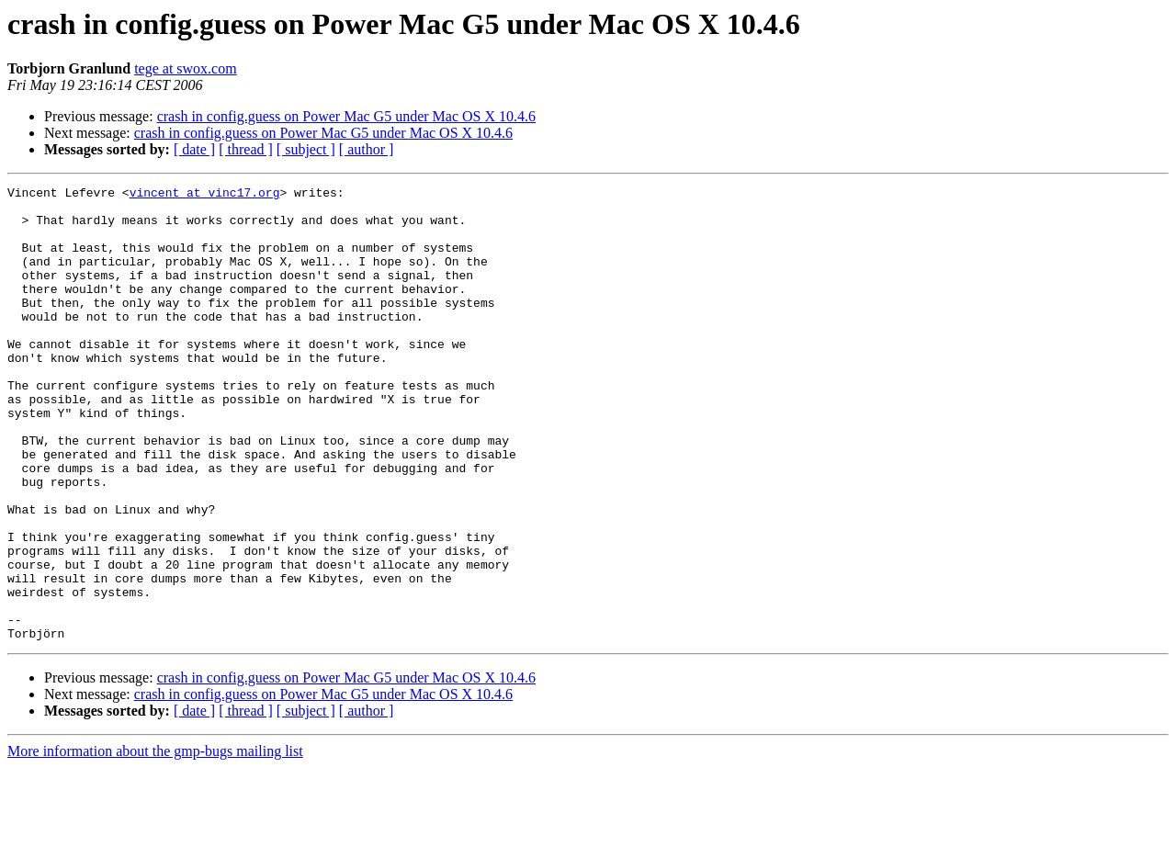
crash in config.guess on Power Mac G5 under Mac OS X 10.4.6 (346, 116)
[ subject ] (306, 149)
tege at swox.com (185, 68)
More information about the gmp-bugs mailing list (155, 842)
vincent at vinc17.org (205, 194)
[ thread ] (246, 149)
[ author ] (366, 149)
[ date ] (194, 149)
